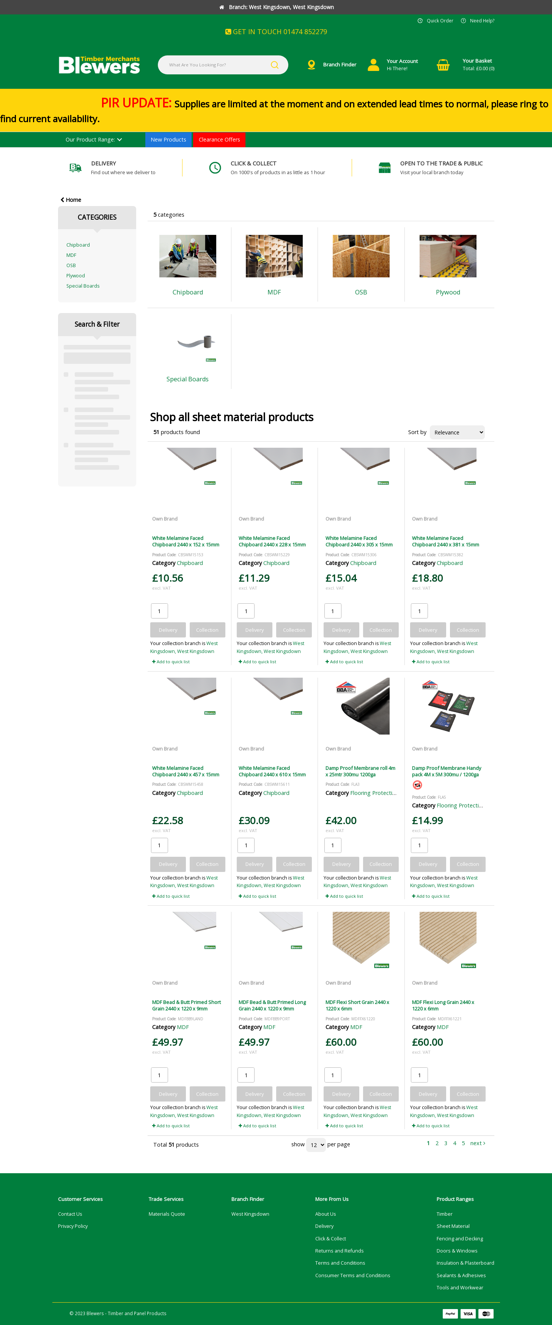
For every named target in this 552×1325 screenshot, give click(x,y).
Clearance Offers (219, 139)
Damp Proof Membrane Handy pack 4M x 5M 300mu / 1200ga (446, 771)
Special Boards (82, 286)
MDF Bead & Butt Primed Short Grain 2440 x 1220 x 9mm (186, 1005)
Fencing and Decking (460, 1238)
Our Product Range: (90, 139)
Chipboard (78, 245)
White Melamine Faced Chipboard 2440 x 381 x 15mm (445, 541)
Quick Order (440, 20)
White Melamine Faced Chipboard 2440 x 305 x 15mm (359, 541)
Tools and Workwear (460, 1287)
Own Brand (165, 518)
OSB (71, 265)
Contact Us (70, 1214)
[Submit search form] (274, 65)
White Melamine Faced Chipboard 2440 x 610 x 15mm (272, 771)
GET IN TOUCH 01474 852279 (276, 31)
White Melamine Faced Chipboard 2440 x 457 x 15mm (185, 771)
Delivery (324, 1226)
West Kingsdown (250, 1214)
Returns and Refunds (339, 1251)
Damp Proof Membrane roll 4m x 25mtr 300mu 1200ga (360, 771)
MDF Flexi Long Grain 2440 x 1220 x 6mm (443, 1005)
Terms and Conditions (340, 1263)
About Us (325, 1214)
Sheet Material (453, 1226)
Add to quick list (171, 661)
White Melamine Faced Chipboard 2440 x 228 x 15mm (272, 541)
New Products (168, 139)
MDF (71, 255)
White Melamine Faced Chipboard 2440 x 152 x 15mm (185, 541)
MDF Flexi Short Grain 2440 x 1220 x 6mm (357, 1005)
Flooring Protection (374, 792)
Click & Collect (330, 1238)
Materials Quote (167, 1214)
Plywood (75, 275)
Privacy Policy (73, 1226)
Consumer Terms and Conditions (352, 1275)
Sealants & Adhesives (461, 1275)
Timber (445, 1214)
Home (70, 199)
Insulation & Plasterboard (465, 1263)
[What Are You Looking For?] (223, 64)
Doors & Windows (457, 1251)
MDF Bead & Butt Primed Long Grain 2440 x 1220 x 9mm (272, 1005)
